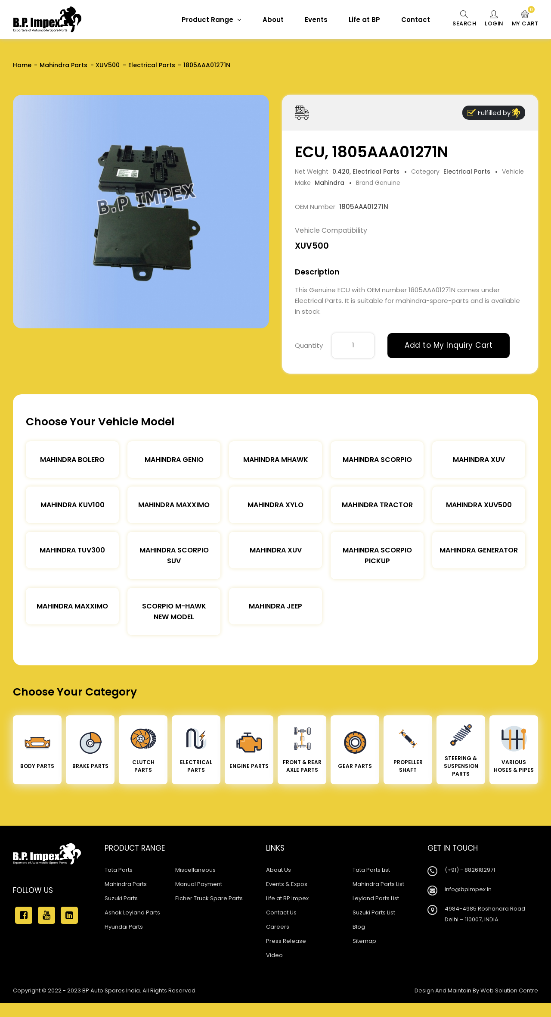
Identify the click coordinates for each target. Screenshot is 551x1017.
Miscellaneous (195, 870)
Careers (277, 927)
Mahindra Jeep (275, 606)
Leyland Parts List (376, 898)
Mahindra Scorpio (377, 460)
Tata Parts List (371, 870)
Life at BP (363, 19)
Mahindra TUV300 (72, 550)
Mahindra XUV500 (479, 505)
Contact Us (281, 912)
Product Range (210, 19)
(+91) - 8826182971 (470, 870)
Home (22, 65)
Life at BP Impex (287, 898)
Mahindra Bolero (72, 460)
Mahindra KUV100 (72, 505)
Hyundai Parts (124, 927)
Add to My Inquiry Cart (448, 345)
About (271, 19)
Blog (359, 927)
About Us (278, 870)
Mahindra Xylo (275, 505)
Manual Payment (198, 884)
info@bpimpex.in (468, 889)
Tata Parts (119, 870)
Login (493, 19)
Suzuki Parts (121, 898)
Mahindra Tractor (377, 505)
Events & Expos (286, 884)
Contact (414, 19)
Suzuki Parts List (374, 912)
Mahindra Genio (174, 460)
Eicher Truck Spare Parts (209, 898)
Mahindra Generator (479, 550)
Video (274, 955)
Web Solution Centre (509, 990)
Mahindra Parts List (378, 884)
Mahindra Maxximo (174, 505)
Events (314, 19)
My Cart (525, 19)
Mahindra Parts (63, 65)
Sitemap (364, 941)
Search (463, 19)
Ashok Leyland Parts (132, 912)
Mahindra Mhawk (275, 460)
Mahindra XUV (479, 460)
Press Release (286, 941)
